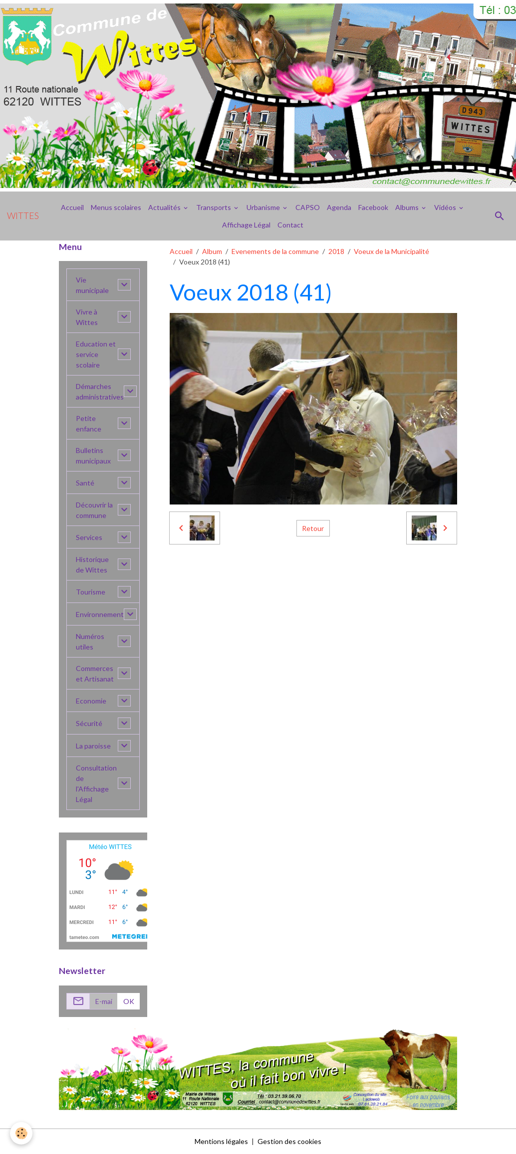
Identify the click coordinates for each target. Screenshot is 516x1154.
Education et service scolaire (96, 354)
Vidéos (446, 207)
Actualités (165, 207)
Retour (313, 528)
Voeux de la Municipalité (391, 251)
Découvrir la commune (94, 510)
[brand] (23, 216)
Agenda (339, 207)
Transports (214, 207)
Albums (407, 207)
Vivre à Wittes (87, 317)
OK (128, 1001)
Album (212, 251)
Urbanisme (264, 207)
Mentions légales (221, 1141)
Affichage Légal (246, 224)
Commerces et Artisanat (95, 673)
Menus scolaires (116, 207)
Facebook (373, 207)
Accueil (72, 207)
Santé (85, 482)
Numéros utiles (90, 641)
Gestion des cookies (289, 1141)
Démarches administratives (100, 391)
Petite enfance (88, 423)
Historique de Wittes (92, 564)
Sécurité (89, 723)
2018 (336, 251)
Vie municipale (92, 285)
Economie (91, 700)
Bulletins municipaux (93, 455)
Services (89, 537)
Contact (290, 224)
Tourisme (90, 592)
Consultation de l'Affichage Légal (96, 784)
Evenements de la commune (275, 251)
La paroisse (93, 746)
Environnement (100, 614)
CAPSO (307, 207)
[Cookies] (21, 1133)
